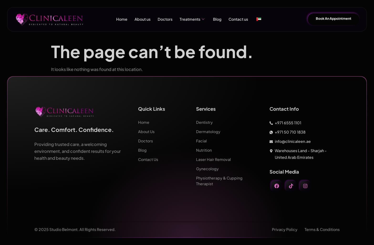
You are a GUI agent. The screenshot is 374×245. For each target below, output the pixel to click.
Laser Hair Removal (213, 159)
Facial (201, 140)
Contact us (238, 19)
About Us (146, 131)
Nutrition (204, 150)
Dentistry (204, 122)
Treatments (192, 19)
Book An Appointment (333, 18)
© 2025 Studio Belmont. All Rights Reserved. (75, 229)
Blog (217, 19)
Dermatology (208, 131)
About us (143, 19)
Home (121, 19)
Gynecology (207, 168)
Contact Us (148, 159)
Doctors (165, 19)
